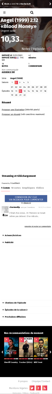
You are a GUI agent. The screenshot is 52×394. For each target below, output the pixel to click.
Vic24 (7, 4)
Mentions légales (18, 388)
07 (37, 87)
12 (20, 91)
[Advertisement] (26, 144)
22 (25, 95)
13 (25, 91)
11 (16, 91)
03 (20, 87)
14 (29, 91)
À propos (23, 381)
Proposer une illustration (13, 110)
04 (24, 87)
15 (33, 91)
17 (41, 91)
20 (16, 95)
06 (33, 87)
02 (16, 87)
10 (12, 91)
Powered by (11, 183)
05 (29, 87)
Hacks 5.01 (25, 4)
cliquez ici (27, 203)
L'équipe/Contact (41, 381)
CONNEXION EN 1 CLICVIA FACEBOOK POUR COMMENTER (26, 198)
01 (12, 87)
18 (45, 91)
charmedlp (14, 207)
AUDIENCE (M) (8, 72)
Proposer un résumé (11, 114)
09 (45, 87)
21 (20, 95)
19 (12, 95)
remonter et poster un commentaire (38, 226)
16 (37, 91)
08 (41, 87)
